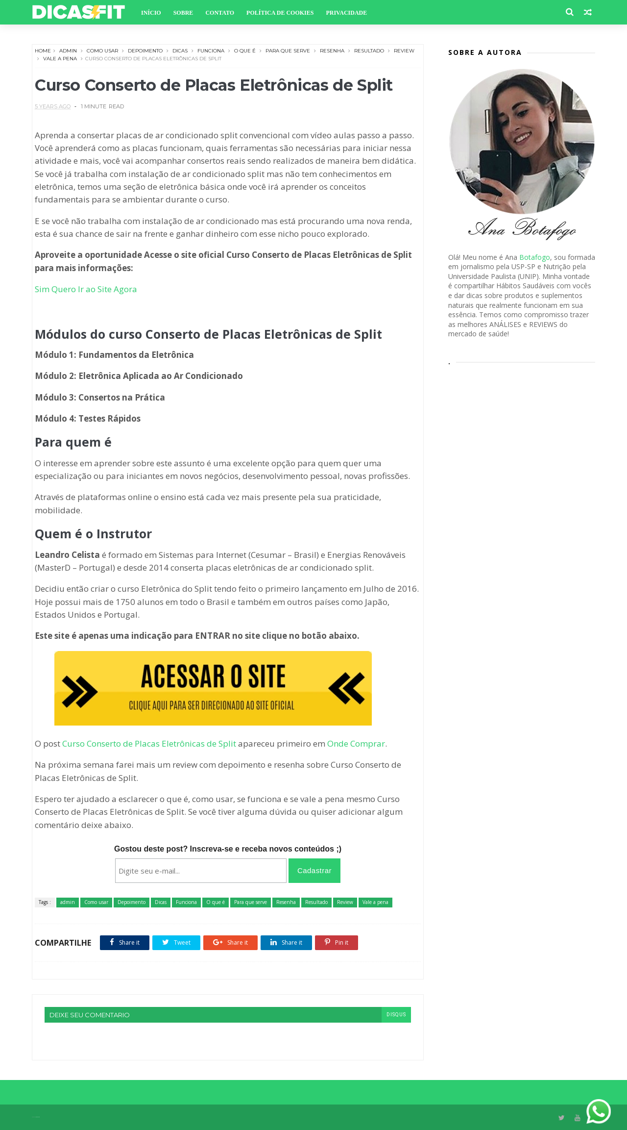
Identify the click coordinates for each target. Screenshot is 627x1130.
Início (151, 12)
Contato (219, 12)
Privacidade (346, 12)
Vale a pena (60, 58)
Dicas (180, 51)
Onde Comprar (356, 743)
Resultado (369, 51)
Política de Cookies (280, 12)
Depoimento (145, 51)
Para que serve (287, 51)
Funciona (210, 51)
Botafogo (534, 257)
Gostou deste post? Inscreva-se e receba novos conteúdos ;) (227, 849)
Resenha (332, 51)
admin (68, 51)
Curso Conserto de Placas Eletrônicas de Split (149, 743)
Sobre (183, 12)
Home (43, 51)
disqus (396, 1014)
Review (404, 51)
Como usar (102, 51)
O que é (245, 51)
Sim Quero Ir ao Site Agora (86, 289)
